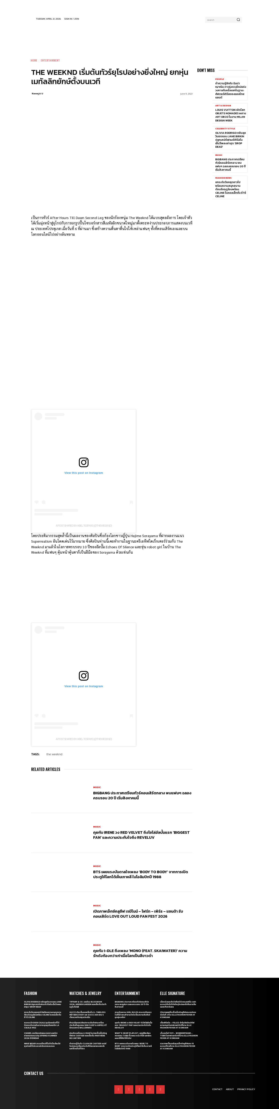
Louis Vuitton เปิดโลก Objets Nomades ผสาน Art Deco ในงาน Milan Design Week (230, 115)
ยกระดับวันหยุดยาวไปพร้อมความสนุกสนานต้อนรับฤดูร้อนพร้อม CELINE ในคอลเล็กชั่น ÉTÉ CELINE (230, 189)
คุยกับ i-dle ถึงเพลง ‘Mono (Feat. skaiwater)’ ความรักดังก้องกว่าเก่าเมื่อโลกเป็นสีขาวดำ (140, 953)
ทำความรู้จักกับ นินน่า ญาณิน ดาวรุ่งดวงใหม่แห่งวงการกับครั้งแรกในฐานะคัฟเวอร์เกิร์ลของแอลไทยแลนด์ (230, 90)
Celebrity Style (225, 129)
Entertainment (50, 60)
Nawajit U (37, 93)
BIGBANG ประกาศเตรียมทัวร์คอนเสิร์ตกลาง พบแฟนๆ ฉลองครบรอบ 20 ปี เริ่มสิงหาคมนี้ (142, 795)
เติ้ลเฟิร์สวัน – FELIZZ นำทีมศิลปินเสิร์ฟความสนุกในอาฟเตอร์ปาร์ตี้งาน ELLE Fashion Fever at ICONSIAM (177, 1025)
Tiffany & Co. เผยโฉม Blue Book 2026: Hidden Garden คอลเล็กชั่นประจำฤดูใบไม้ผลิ (87, 1004)
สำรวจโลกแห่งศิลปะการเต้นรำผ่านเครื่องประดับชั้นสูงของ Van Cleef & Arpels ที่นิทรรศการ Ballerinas (88, 1025)
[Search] (238, 20)
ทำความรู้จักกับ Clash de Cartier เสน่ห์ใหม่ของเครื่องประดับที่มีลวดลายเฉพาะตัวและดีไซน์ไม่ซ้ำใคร (87, 1046)
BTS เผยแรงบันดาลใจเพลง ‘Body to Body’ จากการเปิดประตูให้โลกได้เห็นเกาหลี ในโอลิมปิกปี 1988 (140, 874)
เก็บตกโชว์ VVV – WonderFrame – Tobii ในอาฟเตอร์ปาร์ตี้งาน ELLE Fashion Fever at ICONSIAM (179, 1036)
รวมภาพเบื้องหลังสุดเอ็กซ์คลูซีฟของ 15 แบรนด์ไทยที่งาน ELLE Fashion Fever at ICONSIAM (177, 1046)
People (219, 79)
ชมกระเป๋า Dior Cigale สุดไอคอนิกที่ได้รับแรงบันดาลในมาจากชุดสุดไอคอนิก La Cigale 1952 (41, 1025)
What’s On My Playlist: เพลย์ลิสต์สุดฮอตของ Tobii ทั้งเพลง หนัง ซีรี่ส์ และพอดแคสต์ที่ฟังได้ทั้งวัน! (133, 1036)
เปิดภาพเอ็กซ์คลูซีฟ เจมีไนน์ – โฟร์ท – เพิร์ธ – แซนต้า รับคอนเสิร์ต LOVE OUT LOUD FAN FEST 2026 (138, 913)
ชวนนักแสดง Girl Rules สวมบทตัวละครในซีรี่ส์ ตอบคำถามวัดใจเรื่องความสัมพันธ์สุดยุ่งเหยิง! (133, 1015)
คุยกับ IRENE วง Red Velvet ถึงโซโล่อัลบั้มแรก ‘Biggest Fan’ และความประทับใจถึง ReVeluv (141, 834)
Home (34, 60)
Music (97, 787)
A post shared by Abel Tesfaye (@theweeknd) (84, 525)
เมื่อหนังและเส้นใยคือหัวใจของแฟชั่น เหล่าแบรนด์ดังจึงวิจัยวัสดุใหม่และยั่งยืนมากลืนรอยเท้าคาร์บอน (178, 1004)
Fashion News (223, 178)
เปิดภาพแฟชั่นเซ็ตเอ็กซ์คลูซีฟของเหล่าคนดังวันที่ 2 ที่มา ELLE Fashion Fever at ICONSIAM (178, 1015)
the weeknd (54, 754)
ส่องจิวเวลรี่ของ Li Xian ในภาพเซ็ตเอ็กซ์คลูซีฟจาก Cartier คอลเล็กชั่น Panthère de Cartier (88, 1036)
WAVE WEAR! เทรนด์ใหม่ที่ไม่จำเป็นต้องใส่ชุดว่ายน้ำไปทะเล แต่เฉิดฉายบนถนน (42, 1045)
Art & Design (223, 106)
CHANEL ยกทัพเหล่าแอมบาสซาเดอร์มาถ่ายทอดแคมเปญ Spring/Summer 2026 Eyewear (41, 1036)
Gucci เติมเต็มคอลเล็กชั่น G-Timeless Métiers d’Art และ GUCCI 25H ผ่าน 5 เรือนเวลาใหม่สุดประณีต (87, 1015)
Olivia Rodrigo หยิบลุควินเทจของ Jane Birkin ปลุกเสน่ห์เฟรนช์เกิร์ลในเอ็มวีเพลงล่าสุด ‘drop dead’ (230, 140)
